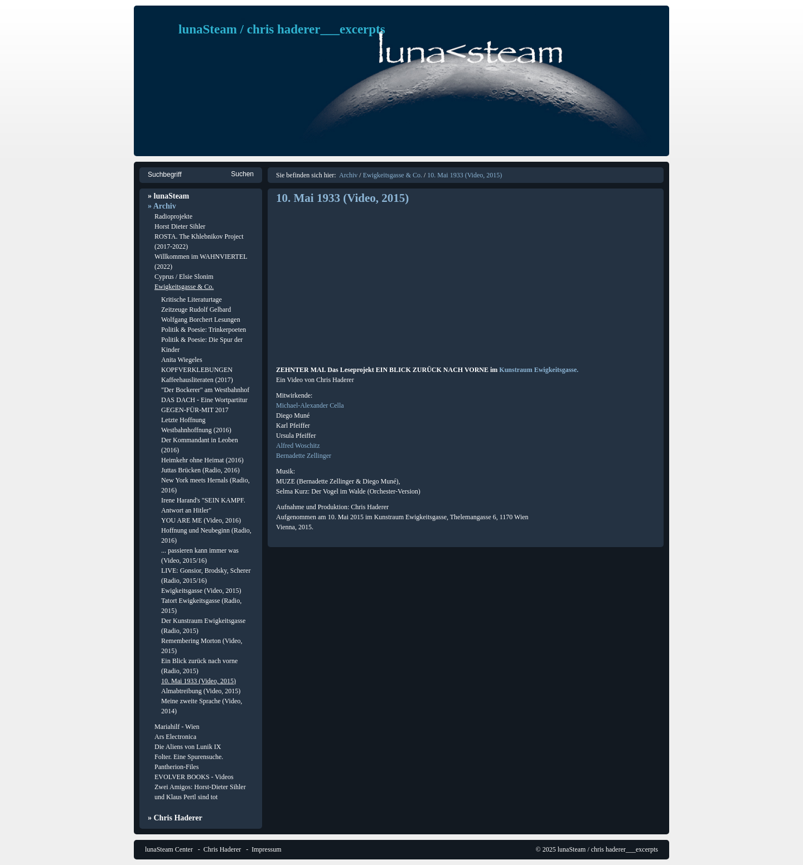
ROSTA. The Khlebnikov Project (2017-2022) (198, 241)
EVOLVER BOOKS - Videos (194, 777)
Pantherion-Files (176, 767)
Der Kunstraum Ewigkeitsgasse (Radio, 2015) (203, 626)
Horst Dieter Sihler (179, 226)
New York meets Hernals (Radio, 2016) (205, 485)
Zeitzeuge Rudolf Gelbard (196, 309)
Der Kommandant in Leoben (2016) (199, 445)
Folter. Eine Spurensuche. (188, 757)
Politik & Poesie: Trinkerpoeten (203, 330)
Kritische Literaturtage (191, 299)
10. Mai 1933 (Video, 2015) (198, 681)
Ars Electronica (175, 737)
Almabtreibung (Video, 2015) (200, 691)
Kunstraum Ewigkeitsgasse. (538, 370)
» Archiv (162, 206)
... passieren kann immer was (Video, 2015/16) (200, 555)
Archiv (348, 175)
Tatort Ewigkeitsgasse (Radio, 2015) (201, 606)
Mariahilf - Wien (177, 727)
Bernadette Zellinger (303, 456)
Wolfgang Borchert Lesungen (200, 319)
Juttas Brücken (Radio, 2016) (200, 470)
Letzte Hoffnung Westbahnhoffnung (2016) (196, 425)
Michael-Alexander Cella (310, 405)
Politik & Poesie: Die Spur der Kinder (202, 345)
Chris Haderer (222, 849)
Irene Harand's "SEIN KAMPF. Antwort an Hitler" (203, 505)
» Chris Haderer (175, 818)
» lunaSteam (168, 196)
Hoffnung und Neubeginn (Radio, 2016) (206, 535)
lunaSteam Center (169, 849)
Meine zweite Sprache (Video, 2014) (201, 706)
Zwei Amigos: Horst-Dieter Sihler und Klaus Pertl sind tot (200, 792)
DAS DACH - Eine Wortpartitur (204, 400)
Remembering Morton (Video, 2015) (202, 646)
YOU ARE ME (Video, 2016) (201, 520)
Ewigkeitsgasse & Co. (184, 287)
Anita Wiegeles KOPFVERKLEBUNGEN (197, 365)
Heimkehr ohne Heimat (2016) (202, 460)
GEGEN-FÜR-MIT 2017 (195, 410)
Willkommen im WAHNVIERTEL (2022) (200, 261)
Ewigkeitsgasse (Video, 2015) (201, 591)
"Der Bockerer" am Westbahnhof (205, 390)
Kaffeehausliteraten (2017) (197, 380)
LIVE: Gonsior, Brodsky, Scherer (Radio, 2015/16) (205, 575)
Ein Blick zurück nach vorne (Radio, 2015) (199, 666)
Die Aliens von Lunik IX (187, 747)
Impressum (266, 849)
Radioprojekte (173, 216)
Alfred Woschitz (298, 446)
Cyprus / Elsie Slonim (184, 277)
